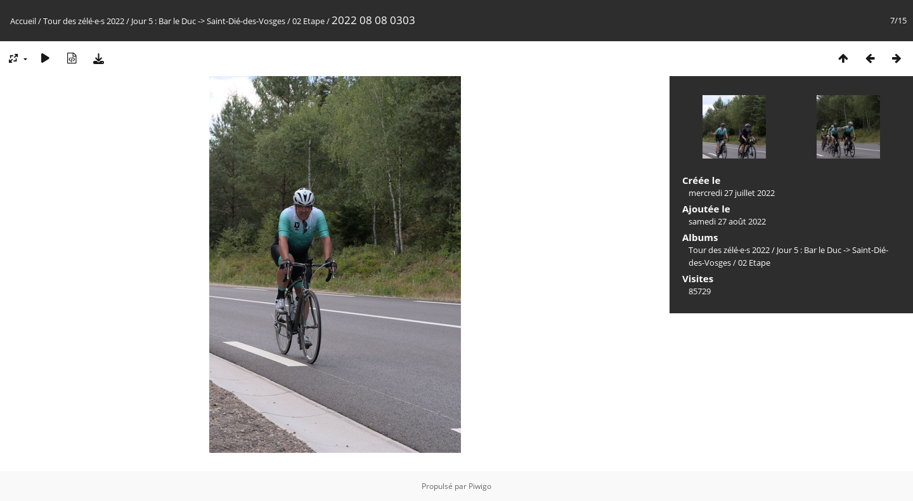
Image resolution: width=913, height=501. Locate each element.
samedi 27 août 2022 (727, 221)
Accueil (23, 21)
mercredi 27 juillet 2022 (732, 192)
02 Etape (308, 21)
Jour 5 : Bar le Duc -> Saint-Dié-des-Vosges (208, 21)
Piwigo (480, 486)
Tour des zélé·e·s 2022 (83, 21)
